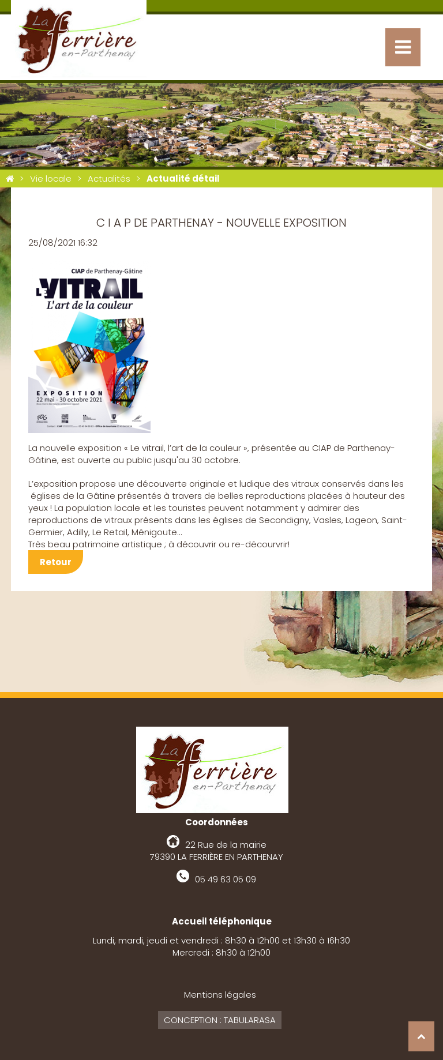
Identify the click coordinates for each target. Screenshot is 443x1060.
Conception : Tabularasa (220, 1020)
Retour (56, 562)
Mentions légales (220, 994)
